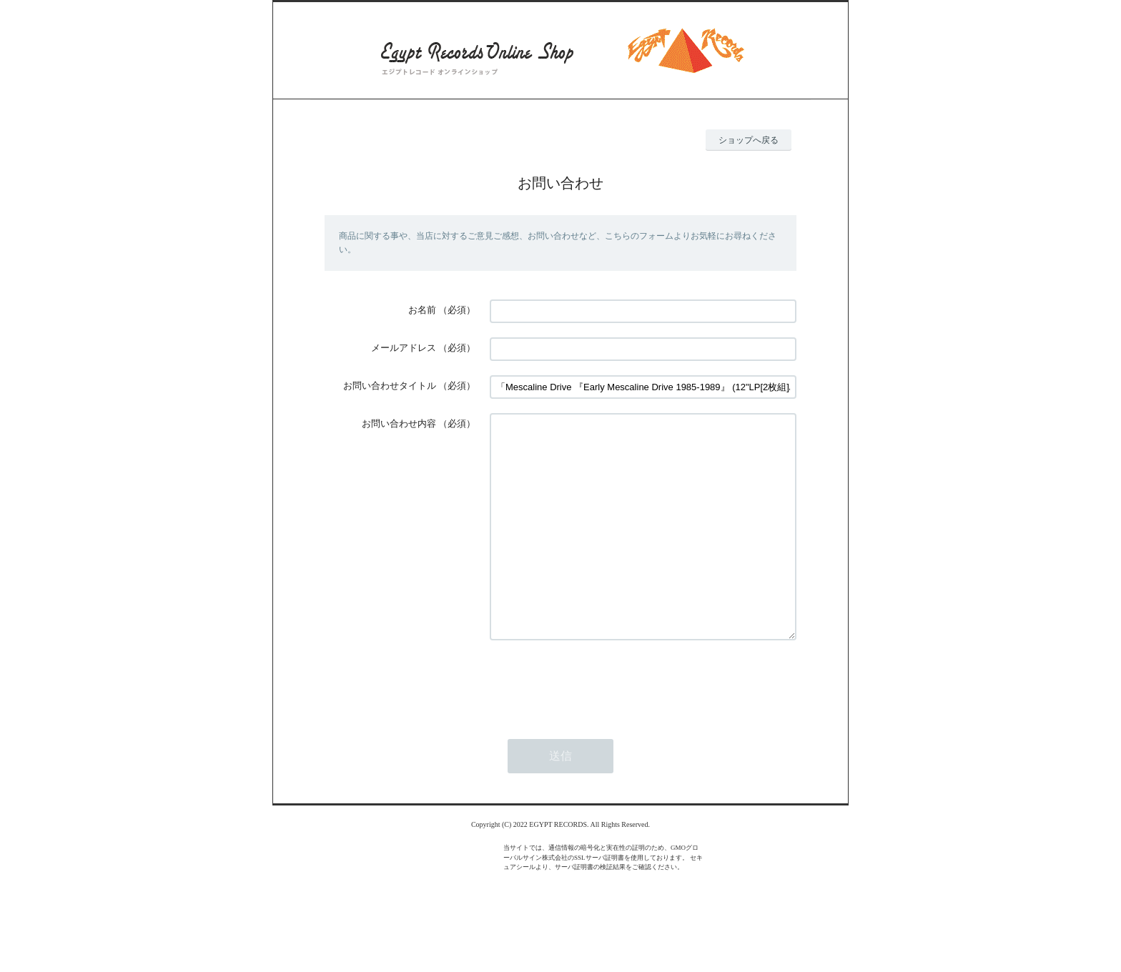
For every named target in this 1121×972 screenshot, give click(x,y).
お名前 (422, 309)
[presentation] (598, 725)
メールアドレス (403, 347)
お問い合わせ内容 (399, 423)
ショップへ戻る (748, 140)
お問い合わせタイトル (389, 385)
